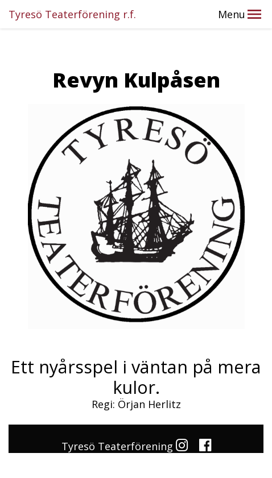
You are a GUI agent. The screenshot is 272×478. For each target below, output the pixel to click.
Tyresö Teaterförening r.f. (72, 14)
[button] (254, 14)
